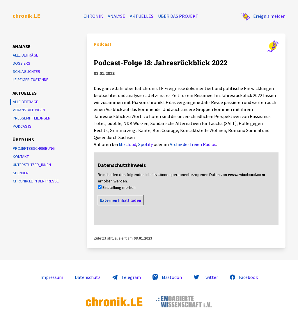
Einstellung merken (119, 187)
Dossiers (21, 63)
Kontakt (21, 156)
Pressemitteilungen (31, 118)
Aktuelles (141, 16)
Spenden (21, 172)
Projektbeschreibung (34, 148)
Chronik (93, 16)
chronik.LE (26, 15)
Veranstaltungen (29, 109)
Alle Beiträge (25, 55)
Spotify (145, 144)
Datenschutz (87, 277)
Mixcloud (127, 144)
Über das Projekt (178, 16)
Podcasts (22, 126)
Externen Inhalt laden (120, 200)
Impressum (51, 277)
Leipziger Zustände (30, 79)
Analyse (116, 16)
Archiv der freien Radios (193, 144)
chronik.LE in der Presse (36, 181)
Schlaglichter (26, 71)
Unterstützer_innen (32, 164)
